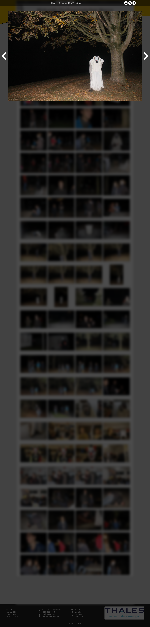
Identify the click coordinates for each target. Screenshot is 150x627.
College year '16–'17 (66, 3)
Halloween (78, 3)
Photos (53, 3)
